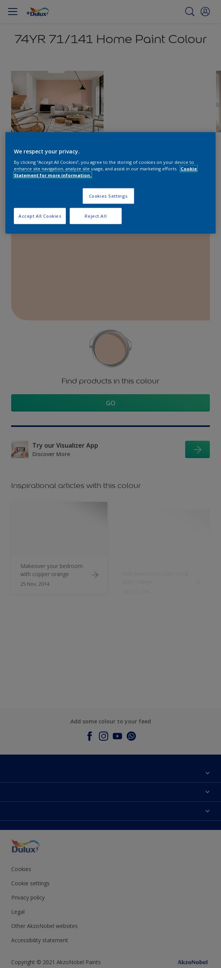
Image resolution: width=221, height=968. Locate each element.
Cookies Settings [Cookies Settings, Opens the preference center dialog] (108, 196)
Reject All (96, 216)
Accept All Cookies (39, 216)
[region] (110, 183)
